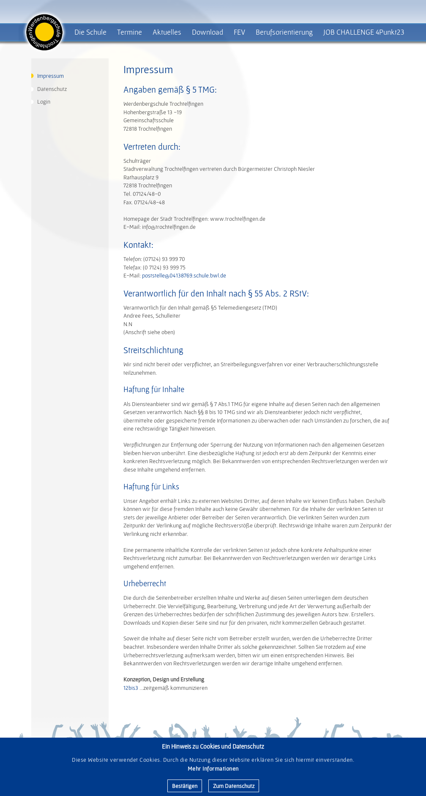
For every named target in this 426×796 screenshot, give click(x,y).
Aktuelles (167, 31)
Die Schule (90, 31)
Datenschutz (52, 88)
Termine (129, 31)
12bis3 (130, 687)
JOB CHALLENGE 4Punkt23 (363, 31)
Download (207, 31)
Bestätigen (184, 785)
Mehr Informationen (213, 768)
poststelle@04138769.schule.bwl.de (184, 275)
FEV (239, 31)
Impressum (50, 75)
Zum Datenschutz (233, 785)
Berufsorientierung (284, 31)
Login (43, 101)
